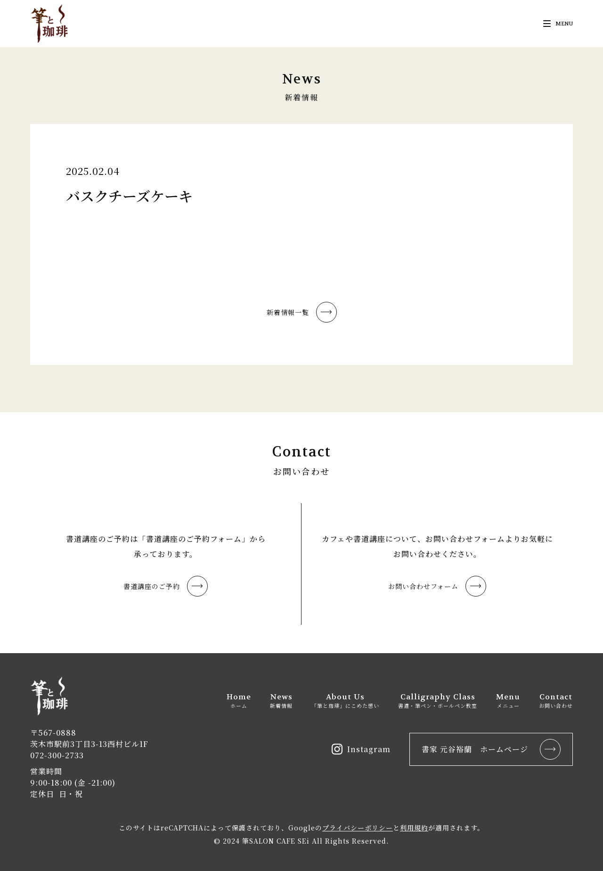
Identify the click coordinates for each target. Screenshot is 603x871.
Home (239, 700)
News (281, 700)
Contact (556, 700)
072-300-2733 (57, 755)
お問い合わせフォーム (437, 586)
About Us (345, 700)
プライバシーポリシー (357, 827)
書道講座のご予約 (165, 586)
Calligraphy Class (437, 700)
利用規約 (414, 827)
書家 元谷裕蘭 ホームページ (491, 749)
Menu (508, 700)
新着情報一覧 (302, 312)
